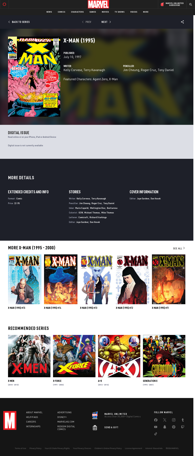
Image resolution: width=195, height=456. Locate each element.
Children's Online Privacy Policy (108, 448)
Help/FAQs (32, 417)
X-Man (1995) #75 (16, 307)
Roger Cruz (148, 70)
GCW (81, 212)
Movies (105, 12)
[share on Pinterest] (173, 427)
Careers (31, 421)
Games (93, 12)
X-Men (11, 380)
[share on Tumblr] (182, 420)
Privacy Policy (35, 448)
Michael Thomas (92, 212)
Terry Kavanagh (94, 70)
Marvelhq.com (65, 421)
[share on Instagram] (173, 420)
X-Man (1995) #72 (124, 307)
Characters (77, 12)
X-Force (57, 380)
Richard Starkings (98, 217)
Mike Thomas (107, 212)
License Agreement (133, 448)
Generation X (150, 380)
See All (179, 248)
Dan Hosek (95, 222)
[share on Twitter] (164, 420)
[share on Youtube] (155, 427)
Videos (133, 12)
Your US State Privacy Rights (57, 448)
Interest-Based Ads (154, 448)
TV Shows (119, 12)
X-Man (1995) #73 (88, 307)
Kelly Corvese (73, 70)
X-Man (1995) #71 (160, 307)
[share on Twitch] (182, 427)
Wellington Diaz (97, 208)
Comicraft (83, 217)
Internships (33, 426)
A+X (100, 380)
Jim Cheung (131, 70)
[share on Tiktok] (155, 434)
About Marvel (34, 412)
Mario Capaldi (82, 208)
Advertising (64, 412)
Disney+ (62, 417)
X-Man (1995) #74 (52, 307)
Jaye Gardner (82, 222)
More (146, 12)
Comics (61, 12)
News (49, 12)
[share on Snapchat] (164, 427)
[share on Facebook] (156, 420)
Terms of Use (20, 448)
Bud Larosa (112, 208)
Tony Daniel (166, 70)
